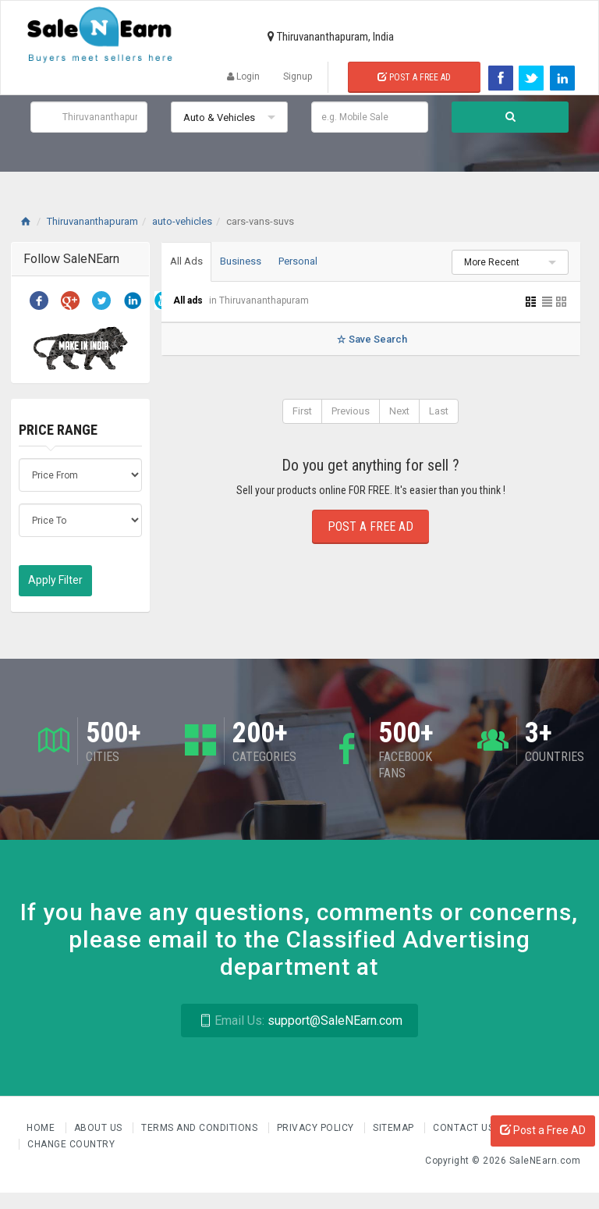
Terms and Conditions (201, 1127)
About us (100, 1127)
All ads (189, 300)
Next (399, 411)
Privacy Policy (317, 1127)
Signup (297, 76)
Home (42, 1127)
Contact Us (465, 1127)
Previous (350, 411)
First (302, 411)
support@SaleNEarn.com (299, 1020)
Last (438, 411)
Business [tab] (240, 261)
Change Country (71, 1144)
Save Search (371, 339)
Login (243, 76)
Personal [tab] (297, 261)
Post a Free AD (543, 1130)
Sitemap (394, 1127)
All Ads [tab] (186, 261)
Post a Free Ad (414, 77)
